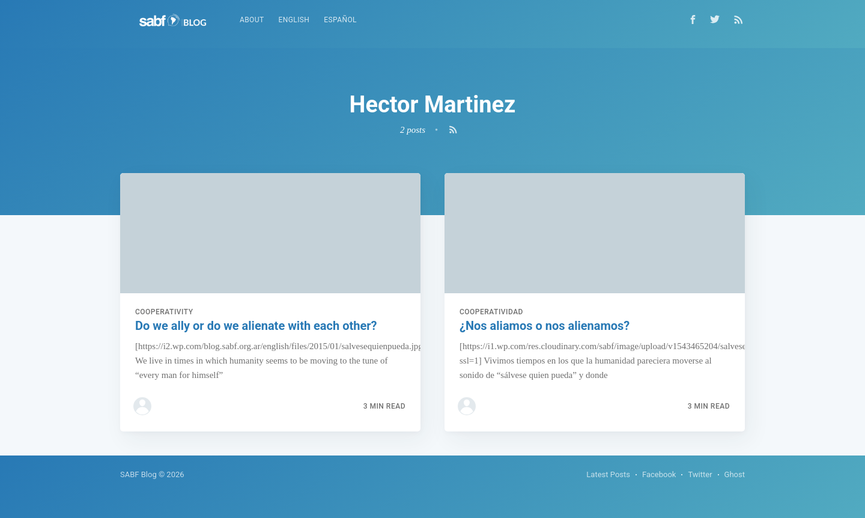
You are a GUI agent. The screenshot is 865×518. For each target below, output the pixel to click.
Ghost (734, 474)
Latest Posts (608, 474)
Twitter (700, 474)
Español (340, 20)
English (294, 20)
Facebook (659, 474)
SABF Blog (138, 474)
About (252, 20)
